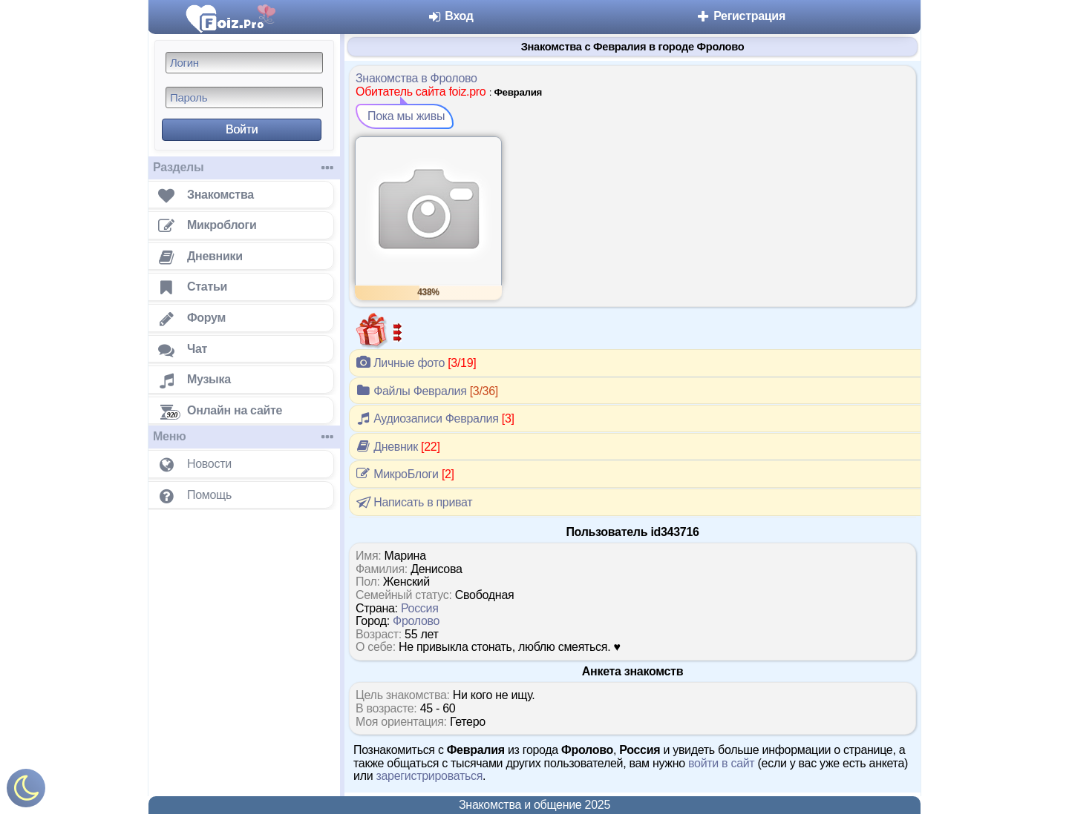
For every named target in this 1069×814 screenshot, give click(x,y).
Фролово (416, 621)
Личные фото (416, 362)
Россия (420, 608)
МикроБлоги (405, 473)
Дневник (398, 446)
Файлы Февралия (427, 390)
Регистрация (740, 16)
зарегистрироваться (429, 776)
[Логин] (244, 62)
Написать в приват (413, 502)
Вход (450, 16)
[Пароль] (244, 97)
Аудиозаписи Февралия (435, 418)
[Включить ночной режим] (26, 791)
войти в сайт (721, 763)
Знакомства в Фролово (416, 78)
